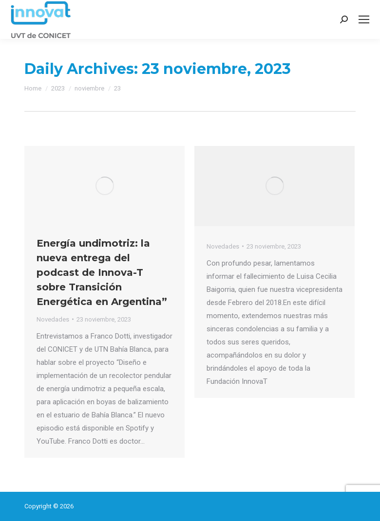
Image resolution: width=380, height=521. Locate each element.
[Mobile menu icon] (364, 19)
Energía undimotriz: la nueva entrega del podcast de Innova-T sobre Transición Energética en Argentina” (102, 272)
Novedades (53, 319)
